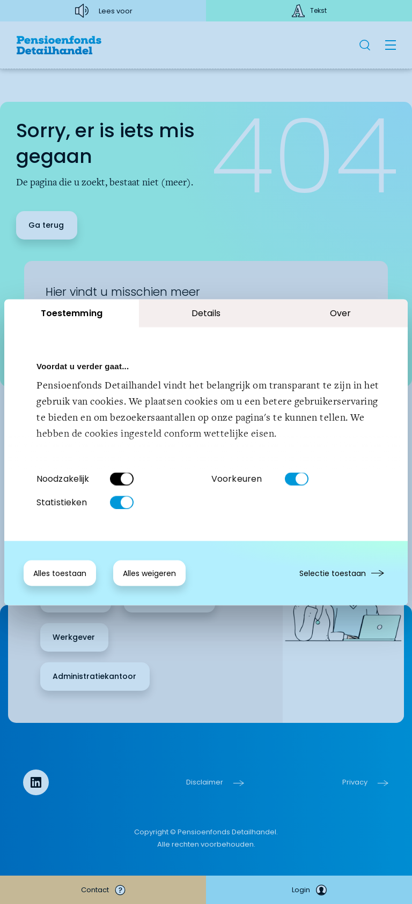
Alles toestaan (59, 572)
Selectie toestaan (332, 572)
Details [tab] (206, 313)
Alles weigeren (149, 572)
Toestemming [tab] (71, 313)
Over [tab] (340, 313)
